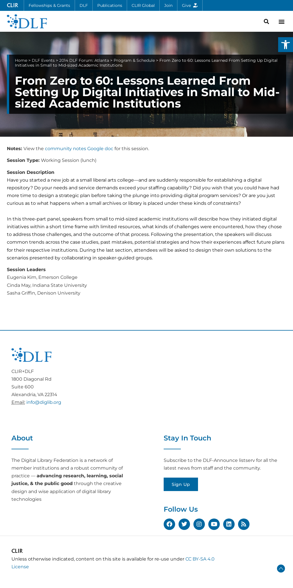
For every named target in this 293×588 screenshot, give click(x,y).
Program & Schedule (134, 60)
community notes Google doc (79, 148)
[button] (285, 44)
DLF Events (43, 60)
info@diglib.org (43, 402)
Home (21, 60)
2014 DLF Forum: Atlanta (84, 60)
